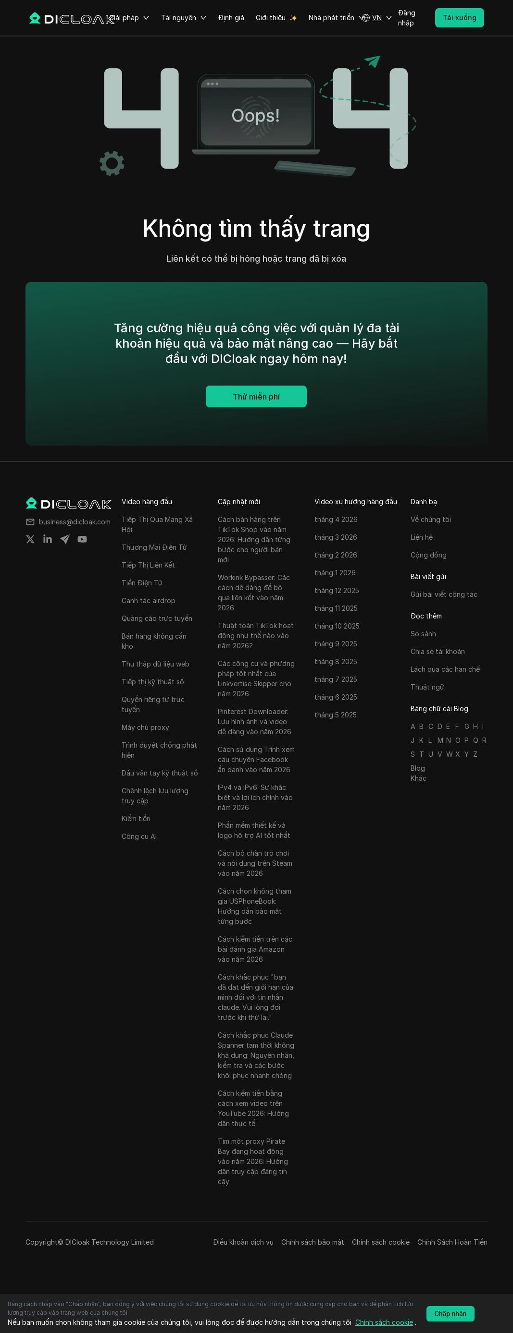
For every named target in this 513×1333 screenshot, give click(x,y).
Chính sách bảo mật (312, 1242)
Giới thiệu (271, 17)
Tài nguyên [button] (184, 18)
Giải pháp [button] (129, 18)
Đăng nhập (406, 18)
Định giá (231, 17)
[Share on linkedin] (47, 539)
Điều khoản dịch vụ (243, 1242)
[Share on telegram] (65, 539)
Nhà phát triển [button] (337, 18)
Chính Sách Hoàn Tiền (452, 1242)
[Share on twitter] (30, 539)
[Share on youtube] (82, 539)
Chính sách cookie (381, 1242)
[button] (377, 18)
